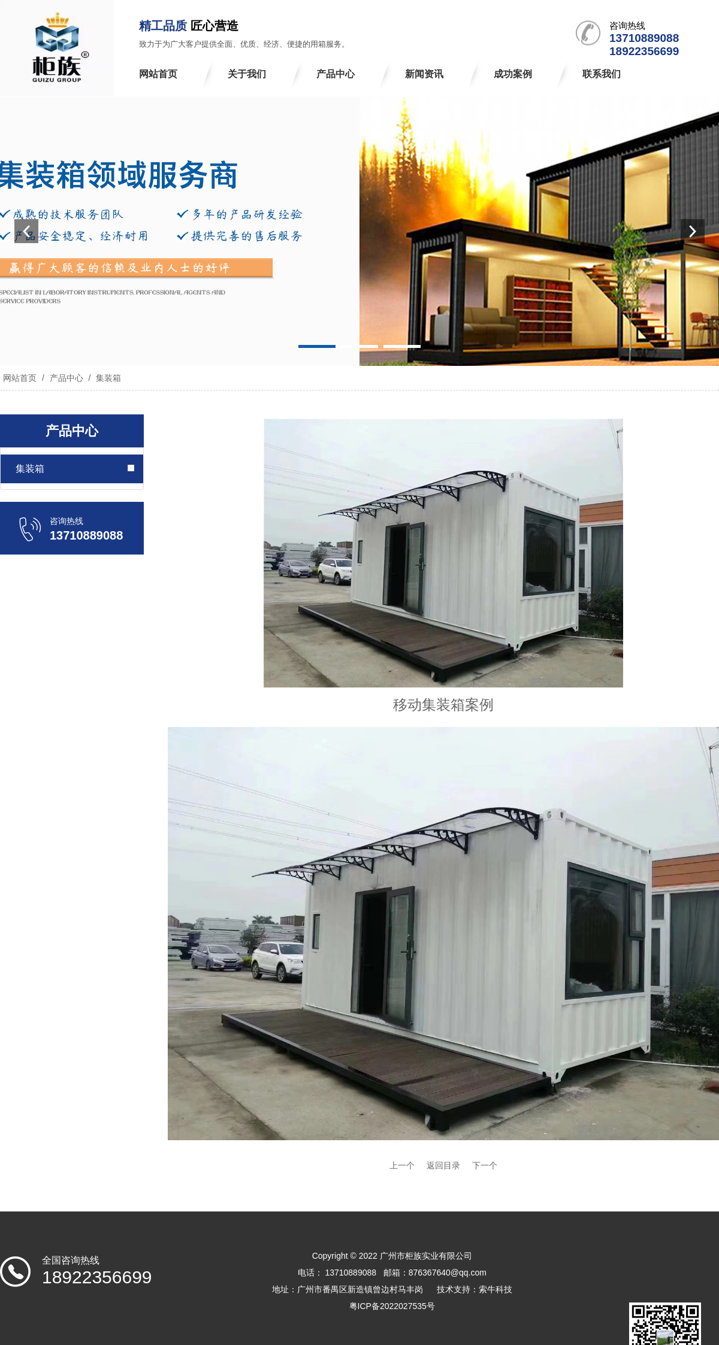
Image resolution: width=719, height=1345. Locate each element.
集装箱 (107, 378)
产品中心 (66, 378)
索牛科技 (495, 1289)
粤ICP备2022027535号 (392, 1306)
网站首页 (20, 378)
